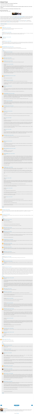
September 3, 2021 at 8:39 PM (9, 381)
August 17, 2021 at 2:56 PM (8, 32)
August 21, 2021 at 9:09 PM (8, 256)
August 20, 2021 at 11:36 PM (12, 148)
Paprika (5, 243)
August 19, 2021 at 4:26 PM (7, 214)
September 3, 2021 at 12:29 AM (9, 373)
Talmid (4, 219)
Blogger (18, 413)
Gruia (2, 209)
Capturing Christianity (22, 16)
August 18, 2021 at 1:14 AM (10, 46)
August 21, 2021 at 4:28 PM (9, 243)
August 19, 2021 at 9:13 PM (9, 219)
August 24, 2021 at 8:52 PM (9, 291)
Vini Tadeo (3, 27)
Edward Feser (4, 2)
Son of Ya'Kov (5, 328)
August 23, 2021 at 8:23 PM (9, 251)
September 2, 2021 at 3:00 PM (9, 365)
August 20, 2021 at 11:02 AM (8, 227)
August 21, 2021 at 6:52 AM (10, 239)
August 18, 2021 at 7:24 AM (7, 209)
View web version (17, 406)
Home (16, 405)
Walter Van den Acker (4, 46)
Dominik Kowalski (6, 93)
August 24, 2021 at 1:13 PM (8, 288)
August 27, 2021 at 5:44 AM (10, 328)
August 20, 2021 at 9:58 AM (8, 129)
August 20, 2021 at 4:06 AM (9, 100)
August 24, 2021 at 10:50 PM (10, 298)
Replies (3, 50)
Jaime (2, 214)
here (19, 20)
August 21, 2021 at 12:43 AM (11, 153)
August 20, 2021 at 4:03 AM (11, 93)
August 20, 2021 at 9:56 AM (8, 117)
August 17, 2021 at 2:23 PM (8, 27)
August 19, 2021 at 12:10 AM (12, 75)
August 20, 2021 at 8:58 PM (9, 231)
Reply (2, 44)
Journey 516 (5, 239)
